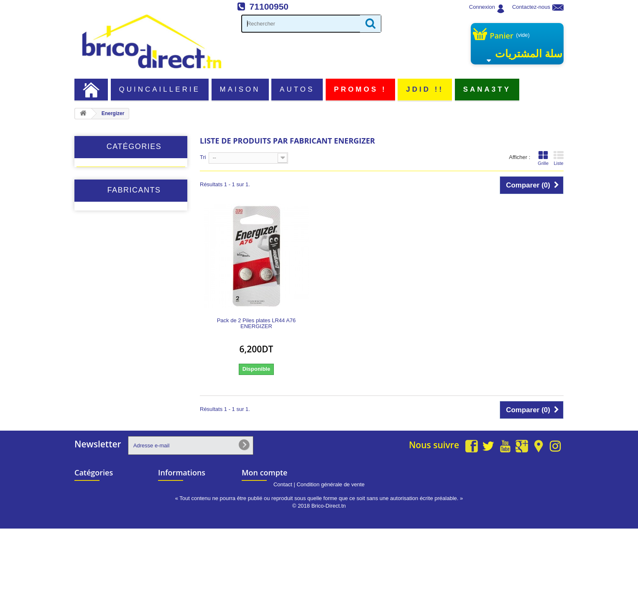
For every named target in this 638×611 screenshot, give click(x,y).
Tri (203, 157)
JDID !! (425, 89)
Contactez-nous (531, 7)
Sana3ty (487, 89)
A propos (169, 512)
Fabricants (134, 289)
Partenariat (172, 524)
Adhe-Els (102, 360)
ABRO (98, 323)
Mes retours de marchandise (281, 501)
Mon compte (264, 472)
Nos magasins (176, 490)
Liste (559, 158)
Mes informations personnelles (283, 535)
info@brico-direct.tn (522, 501)
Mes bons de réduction (273, 546)
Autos (297, 89)
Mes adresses (262, 524)
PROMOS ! (360, 89)
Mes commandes (266, 490)
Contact (282, 567)
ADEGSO (102, 347)
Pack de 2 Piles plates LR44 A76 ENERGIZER (256, 323)
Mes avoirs (258, 512)
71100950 (269, 6)
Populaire (96, 225)
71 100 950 (533, 486)
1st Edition (103, 311)
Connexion (482, 7)
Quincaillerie (160, 89)
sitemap (168, 535)
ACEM (98, 335)
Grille (543, 158)
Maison (240, 89)
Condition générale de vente (330, 567)
